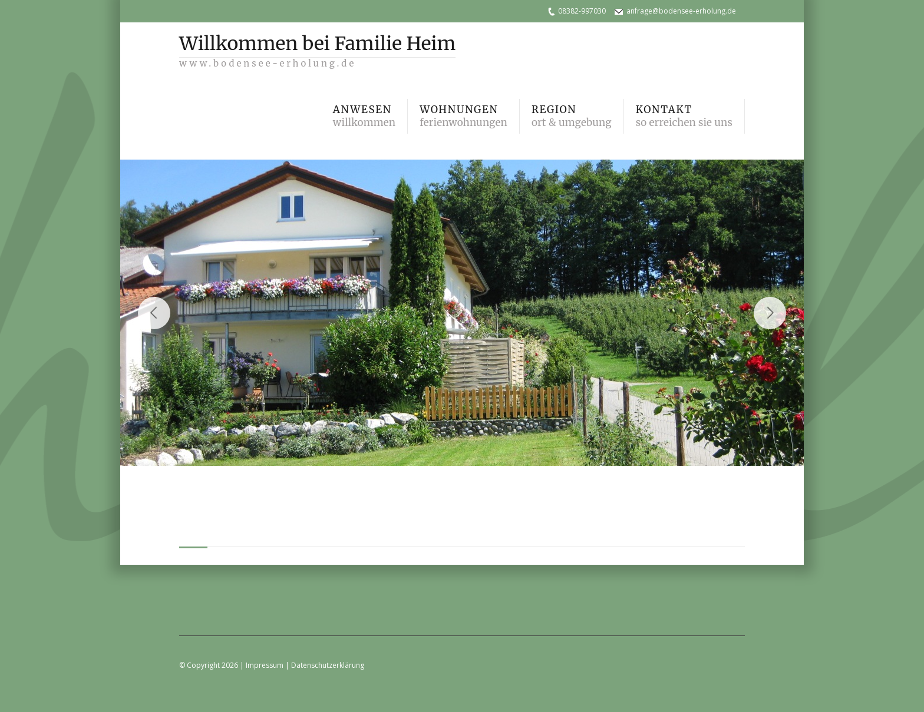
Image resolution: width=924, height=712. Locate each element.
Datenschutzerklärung (327, 665)
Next (770, 313)
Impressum (264, 665)
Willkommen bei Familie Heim (317, 48)
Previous (154, 313)
